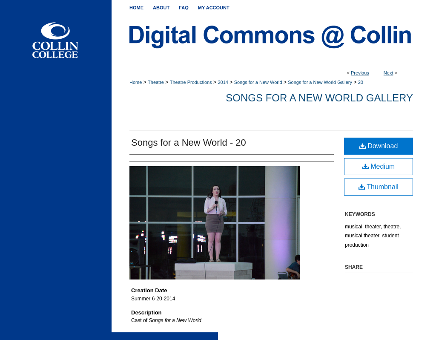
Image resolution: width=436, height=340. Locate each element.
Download (378, 146)
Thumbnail (379, 186)
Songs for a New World (258, 82)
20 (360, 82)
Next (388, 72)
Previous (360, 72)
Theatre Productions (191, 82)
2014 (223, 82)
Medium (378, 166)
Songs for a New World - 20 (188, 142)
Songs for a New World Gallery (320, 82)
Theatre (156, 82)
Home (135, 82)
